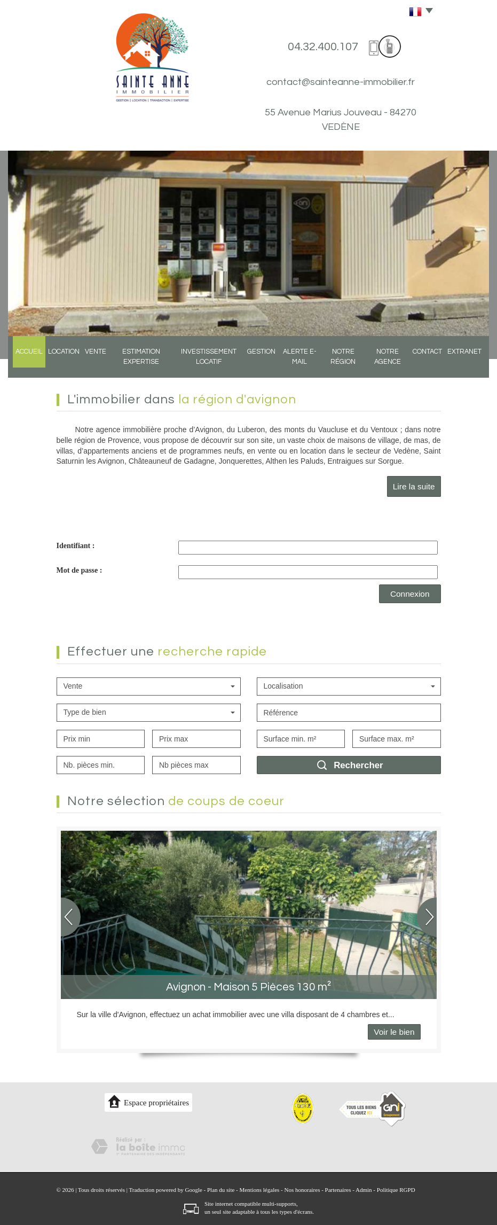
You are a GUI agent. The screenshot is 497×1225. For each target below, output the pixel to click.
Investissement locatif (206, 363)
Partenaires (338, 1190)
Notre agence (394, 363)
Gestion (259, 363)
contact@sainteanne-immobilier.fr (340, 82)
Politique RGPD (396, 1190)
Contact (435, 363)
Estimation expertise (136, 363)
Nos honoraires (302, 1190)
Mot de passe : (79, 570)
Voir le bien (394, 1031)
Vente (89, 363)
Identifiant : (76, 546)
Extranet (471, 363)
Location (57, 363)
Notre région (346, 363)
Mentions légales (260, 1190)
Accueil (24, 363)
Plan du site (220, 1190)
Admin (364, 1190)
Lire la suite (414, 486)
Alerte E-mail (299, 363)
